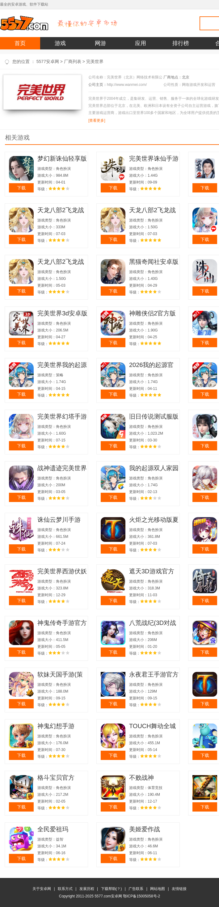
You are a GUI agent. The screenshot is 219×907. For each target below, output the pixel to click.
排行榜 (180, 43)
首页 (20, 43)
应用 (140, 43)
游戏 (60, 43)
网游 (100, 43)
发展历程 (86, 889)
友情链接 (179, 889)
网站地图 (157, 889)
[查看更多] (96, 120)
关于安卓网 (41, 889)
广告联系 (135, 889)
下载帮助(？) (111, 889)
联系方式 (65, 889)
